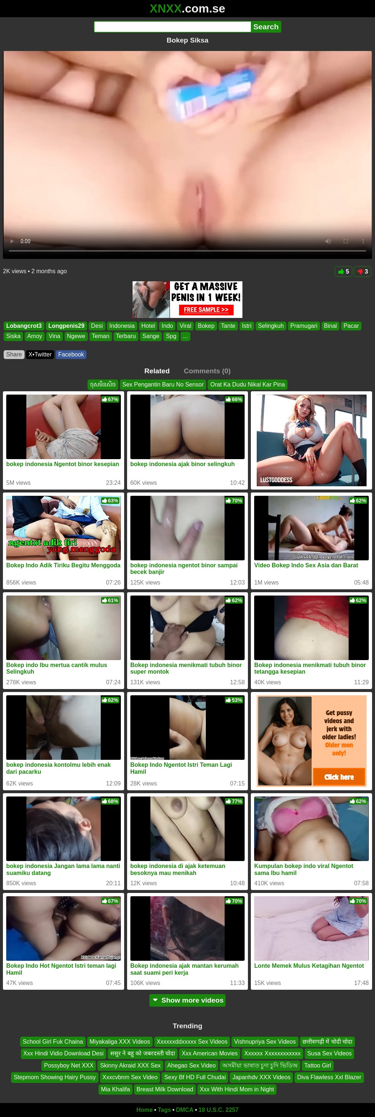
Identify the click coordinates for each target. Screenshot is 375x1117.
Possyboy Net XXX (68, 1065)
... (185, 336)
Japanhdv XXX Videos (261, 1077)
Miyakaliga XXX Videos (120, 1042)
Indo (167, 326)
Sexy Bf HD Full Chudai (195, 1077)
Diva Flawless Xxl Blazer (329, 1077)
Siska (13, 336)
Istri (247, 326)
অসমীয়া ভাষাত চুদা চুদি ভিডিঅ (260, 1065)
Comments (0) (207, 371)
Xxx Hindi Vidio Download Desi (63, 1054)
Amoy (34, 336)
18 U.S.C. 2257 (218, 1110)
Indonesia (122, 326)
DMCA (184, 1110)
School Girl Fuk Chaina (53, 1042)
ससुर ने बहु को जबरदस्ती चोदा (142, 1054)
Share (14, 354)
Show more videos (188, 1000)
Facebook (71, 354)
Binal (330, 326)
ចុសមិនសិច (103, 384)
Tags (164, 1110)
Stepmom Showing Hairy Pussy (55, 1077)
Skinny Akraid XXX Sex (130, 1065)
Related (157, 371)
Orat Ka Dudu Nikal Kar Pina (247, 384)
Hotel (148, 326)
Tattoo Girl (317, 1065)
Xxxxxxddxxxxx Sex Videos (192, 1042)
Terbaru (126, 336)
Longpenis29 (66, 326)
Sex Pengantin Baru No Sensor (163, 384)
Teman (100, 336)
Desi (97, 326)
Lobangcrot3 (24, 326)
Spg (171, 336)
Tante (228, 326)
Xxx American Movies (210, 1054)
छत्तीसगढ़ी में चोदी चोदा (327, 1042)
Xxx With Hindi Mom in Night (237, 1089)
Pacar (351, 326)
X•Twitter (40, 354)
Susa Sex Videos (329, 1054)
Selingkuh (271, 326)
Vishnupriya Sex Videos (265, 1042)
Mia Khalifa (115, 1089)
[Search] (172, 27)
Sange (150, 336)
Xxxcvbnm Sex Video (130, 1077)
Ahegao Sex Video (191, 1065)
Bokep (206, 326)
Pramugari (304, 326)
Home (145, 1110)
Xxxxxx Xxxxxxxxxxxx (272, 1054)
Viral (185, 326)
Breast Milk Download (165, 1089)
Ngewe (76, 336)
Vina (54, 336)
